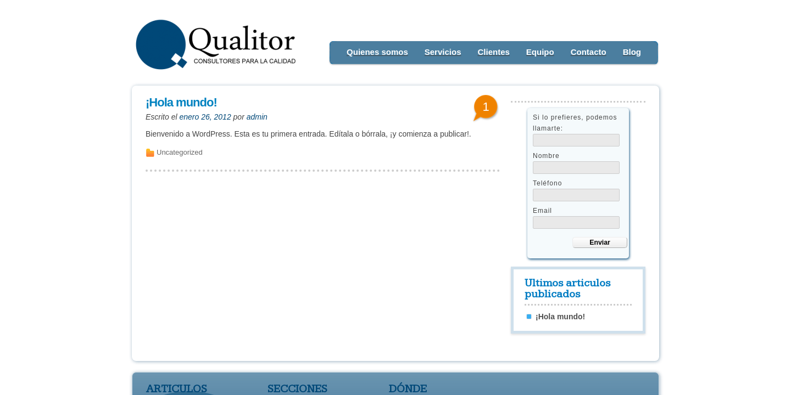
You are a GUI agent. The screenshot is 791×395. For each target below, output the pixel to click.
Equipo (540, 52)
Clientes (493, 52)
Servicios (443, 52)
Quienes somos (377, 52)
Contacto (588, 52)
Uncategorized (180, 152)
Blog (632, 52)
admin (257, 116)
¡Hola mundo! (181, 102)
